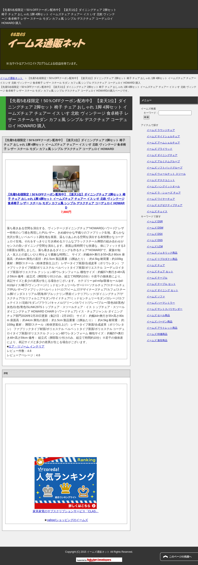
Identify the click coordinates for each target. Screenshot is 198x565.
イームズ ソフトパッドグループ (164, 167)
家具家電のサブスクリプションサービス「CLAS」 (66, 511)
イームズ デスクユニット (161, 180)
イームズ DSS (155, 240)
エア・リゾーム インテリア (26, 346)
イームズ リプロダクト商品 (162, 259)
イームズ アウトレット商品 (162, 327)
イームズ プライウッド (159, 148)
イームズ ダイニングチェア (162, 155)
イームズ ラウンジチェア (161, 130)
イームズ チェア (156, 265)
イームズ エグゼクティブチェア (164, 205)
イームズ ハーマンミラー (161, 302)
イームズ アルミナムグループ (163, 161)
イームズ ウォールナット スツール (166, 173)
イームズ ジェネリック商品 (162, 252)
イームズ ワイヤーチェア (161, 199)
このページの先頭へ (180, 556)
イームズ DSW (155, 227)
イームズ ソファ (156, 296)
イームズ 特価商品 (157, 334)
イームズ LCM (155, 246)
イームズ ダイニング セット (162, 290)
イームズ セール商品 (158, 315)
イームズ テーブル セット (161, 284)
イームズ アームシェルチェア (163, 142)
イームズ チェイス (157, 211)
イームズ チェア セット (160, 271)
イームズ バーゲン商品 (159, 321)
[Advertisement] (66, 419)
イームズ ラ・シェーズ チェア (164, 192)
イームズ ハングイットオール (163, 186)
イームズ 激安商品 (157, 340)
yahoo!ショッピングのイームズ (67, 520)
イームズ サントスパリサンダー (164, 309)
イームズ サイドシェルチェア (163, 136)
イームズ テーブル (157, 277)
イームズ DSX (155, 234)
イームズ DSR (155, 221)
